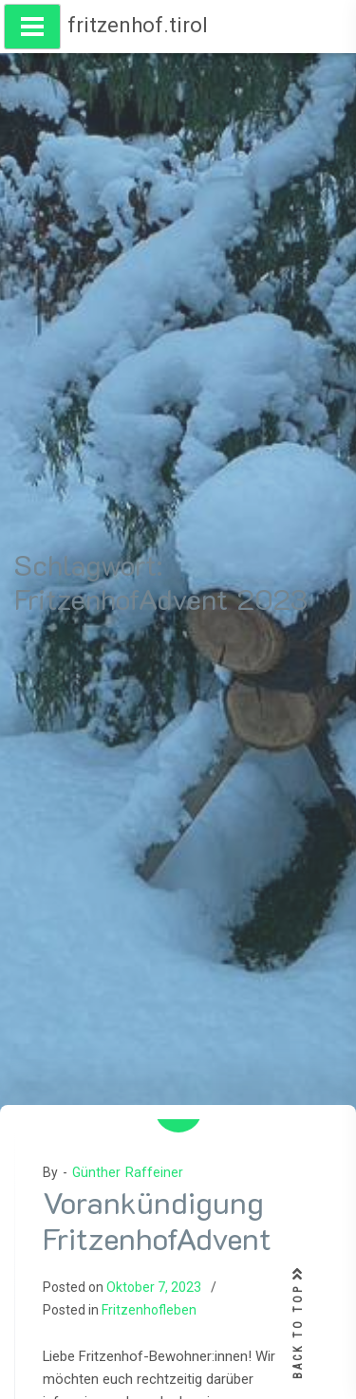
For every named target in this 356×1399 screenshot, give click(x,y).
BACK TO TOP (298, 1323)
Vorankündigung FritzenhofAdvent (157, 1220)
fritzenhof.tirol (137, 25)
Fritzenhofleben (149, 1309)
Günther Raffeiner (127, 1172)
